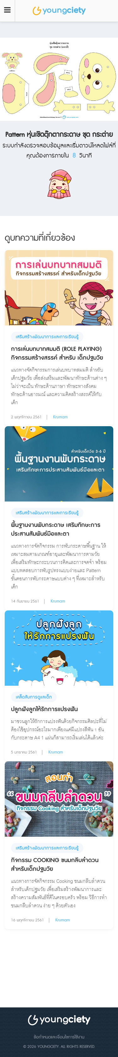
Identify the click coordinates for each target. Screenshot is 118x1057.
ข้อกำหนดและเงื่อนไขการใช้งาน (59, 1037)
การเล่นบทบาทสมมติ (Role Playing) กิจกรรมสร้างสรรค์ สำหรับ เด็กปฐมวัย (57, 353)
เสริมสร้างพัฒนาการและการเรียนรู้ (47, 337)
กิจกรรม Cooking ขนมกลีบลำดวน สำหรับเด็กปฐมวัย (54, 865)
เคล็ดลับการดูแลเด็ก (34, 697)
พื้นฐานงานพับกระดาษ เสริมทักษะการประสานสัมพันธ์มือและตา (55, 529)
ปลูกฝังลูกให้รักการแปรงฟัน (44, 709)
